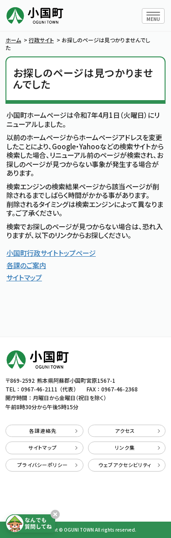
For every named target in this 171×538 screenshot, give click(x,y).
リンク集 (137, 447)
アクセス (137, 430)
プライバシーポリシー (47, 464)
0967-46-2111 (39, 389)
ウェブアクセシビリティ (129, 464)
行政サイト (41, 40)
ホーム (13, 40)
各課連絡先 (53, 430)
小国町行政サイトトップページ (51, 253)
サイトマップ (24, 277)
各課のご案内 (26, 265)
